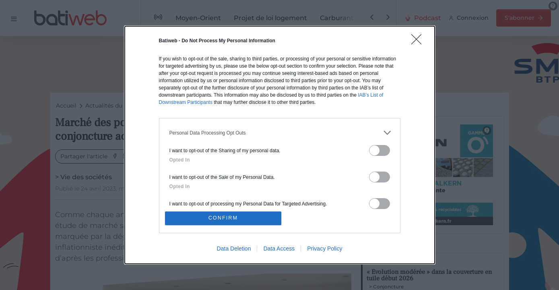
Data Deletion (234, 249)
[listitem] (279, 132)
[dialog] (280, 145)
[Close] (419, 41)
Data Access (279, 249)
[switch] (379, 149)
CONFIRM (224, 218)
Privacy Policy (324, 249)
